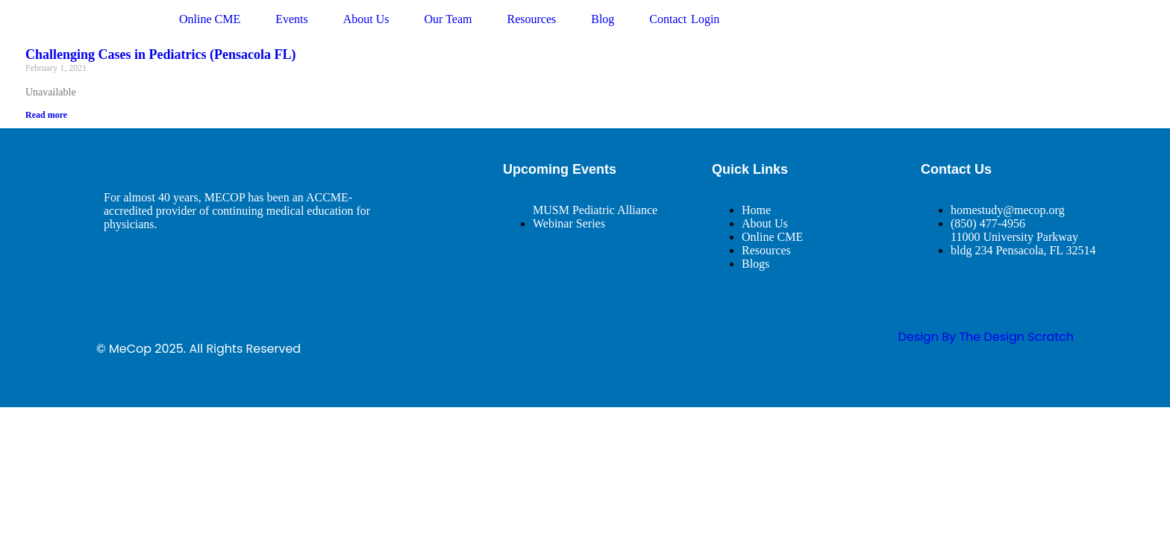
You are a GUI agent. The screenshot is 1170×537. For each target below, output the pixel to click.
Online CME (209, 19)
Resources (531, 19)
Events (291, 19)
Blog (602, 19)
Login (705, 19)
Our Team (448, 19)
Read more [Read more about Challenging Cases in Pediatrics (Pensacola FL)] (46, 115)
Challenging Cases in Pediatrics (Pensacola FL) (160, 54)
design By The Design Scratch (986, 336)
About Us (366, 19)
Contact (667, 19)
